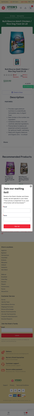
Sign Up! (17, 226)
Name (5, 215)
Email (5, 206)
